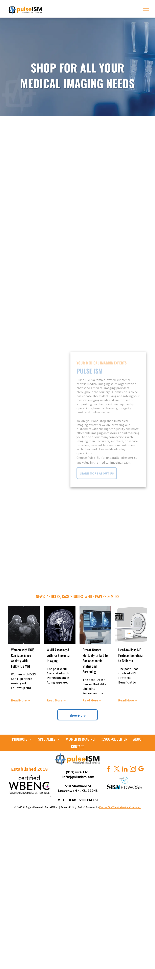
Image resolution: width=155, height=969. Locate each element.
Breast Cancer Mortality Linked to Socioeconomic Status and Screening (95, 660)
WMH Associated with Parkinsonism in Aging (59, 655)
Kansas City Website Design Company (120, 807)
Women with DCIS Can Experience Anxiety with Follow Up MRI (23, 658)
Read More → (20, 700)
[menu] (146, 8)
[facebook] (108, 769)
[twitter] (116, 769)
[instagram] (132, 769)
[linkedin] (124, 769)
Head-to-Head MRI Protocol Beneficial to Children (130, 655)
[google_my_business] (141, 769)
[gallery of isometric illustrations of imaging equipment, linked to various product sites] (77, 172)
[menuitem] (22, 739)
